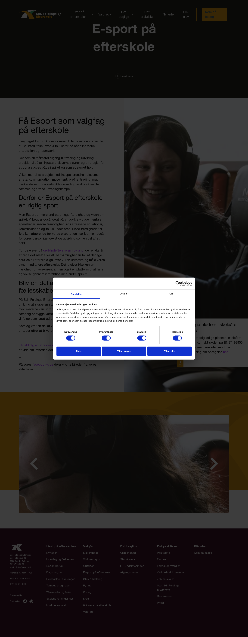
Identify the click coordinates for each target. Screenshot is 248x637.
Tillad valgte (124, 351)
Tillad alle (169, 351)
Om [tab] (171, 293)
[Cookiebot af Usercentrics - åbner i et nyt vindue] (178, 283)
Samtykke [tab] (76, 294)
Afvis (78, 351)
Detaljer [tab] (124, 293)
